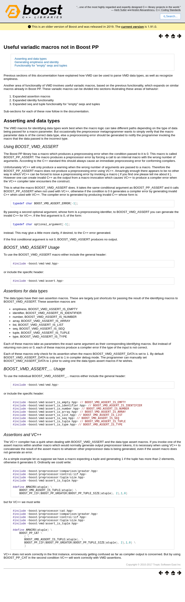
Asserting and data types (31, 58)
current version (132, 27)
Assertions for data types (26, 293)
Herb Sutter (120, 10)
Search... (170, 16)
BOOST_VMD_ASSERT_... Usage (34, 371)
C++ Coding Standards (168, 10)
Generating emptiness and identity (37, 62)
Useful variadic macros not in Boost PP (51, 47)
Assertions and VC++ (22, 443)
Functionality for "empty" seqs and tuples (41, 65)
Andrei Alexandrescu (143, 10)
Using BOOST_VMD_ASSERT (31, 146)
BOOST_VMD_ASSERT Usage (32, 249)
